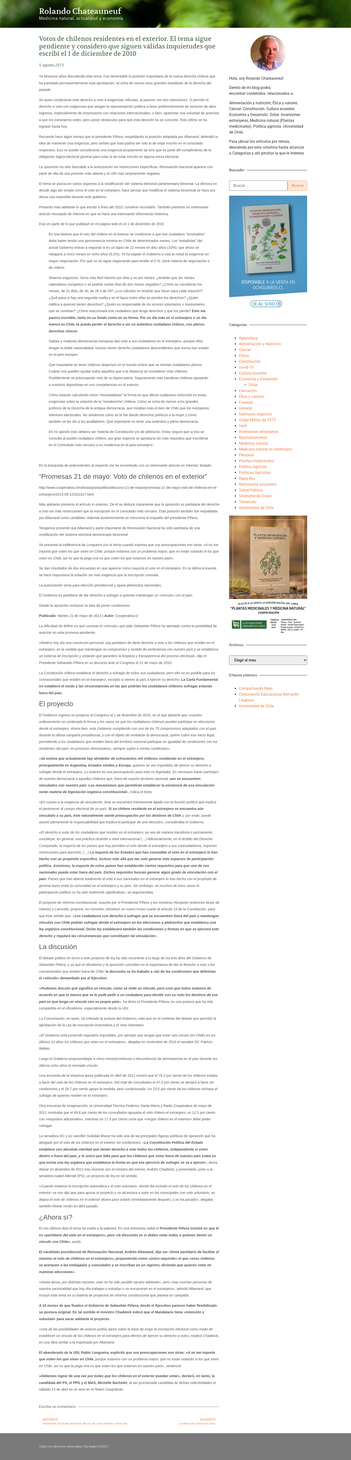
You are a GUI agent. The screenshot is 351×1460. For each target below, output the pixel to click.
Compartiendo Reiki (256, 688)
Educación (248, 390)
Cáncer (245, 349)
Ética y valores (251, 396)
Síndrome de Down (255, 496)
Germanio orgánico (255, 414)
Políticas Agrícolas (255, 472)
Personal (246, 455)
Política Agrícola (253, 466)
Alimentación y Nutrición (260, 344)
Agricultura (248, 338)
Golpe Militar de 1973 (257, 420)
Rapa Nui (247, 478)
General (245, 408)
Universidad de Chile (256, 507)
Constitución (250, 361)
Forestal (246, 402)
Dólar (253, 385)
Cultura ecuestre (253, 373)
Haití (243, 425)
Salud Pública (251, 490)
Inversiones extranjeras (258, 431)
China (244, 355)
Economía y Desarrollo (258, 379)
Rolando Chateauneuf (80, 11)
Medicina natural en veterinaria (265, 449)
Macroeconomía (253, 437)
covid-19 (246, 367)
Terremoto (247, 501)
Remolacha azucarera (257, 484)
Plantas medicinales (256, 461)
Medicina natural (253, 443)
